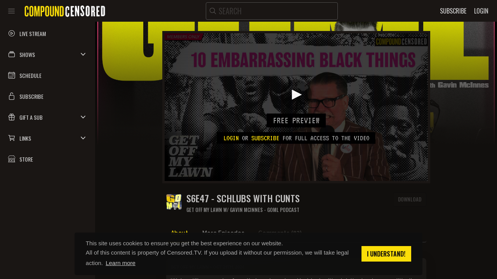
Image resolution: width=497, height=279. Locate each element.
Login (231, 138)
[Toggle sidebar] (11, 11)
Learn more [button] (121, 263)
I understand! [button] (386, 253)
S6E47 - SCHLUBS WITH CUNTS (243, 198)
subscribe (265, 138)
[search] (272, 11)
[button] (47, 54)
